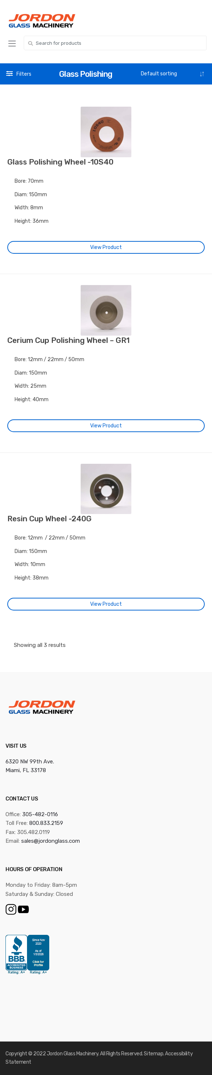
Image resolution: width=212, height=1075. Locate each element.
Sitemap (153, 1054)
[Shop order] (173, 74)
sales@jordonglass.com (50, 841)
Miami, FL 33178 (25, 770)
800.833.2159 (46, 823)
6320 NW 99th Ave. (29, 761)
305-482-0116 (40, 814)
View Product (106, 247)
